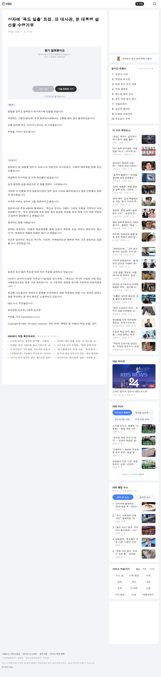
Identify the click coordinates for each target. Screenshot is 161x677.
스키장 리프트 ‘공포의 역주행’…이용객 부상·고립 (31, 341)
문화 (119, 588)
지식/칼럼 (120, 594)
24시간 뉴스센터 (30, 653)
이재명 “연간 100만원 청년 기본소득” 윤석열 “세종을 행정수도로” (31, 345)
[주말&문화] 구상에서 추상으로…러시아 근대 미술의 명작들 (31, 353)
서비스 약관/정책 (57, 653)
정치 (134, 581)
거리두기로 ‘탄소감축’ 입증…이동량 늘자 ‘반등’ (78, 357)
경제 (119, 581)
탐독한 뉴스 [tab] (145, 497)
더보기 (134, 474)
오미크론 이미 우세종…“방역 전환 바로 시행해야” (78, 345)
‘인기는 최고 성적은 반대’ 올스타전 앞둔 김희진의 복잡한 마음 (31, 357)
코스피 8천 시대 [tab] (122, 419)
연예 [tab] (144, 568)
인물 (148, 588)
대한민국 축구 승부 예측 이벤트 (134, 58)
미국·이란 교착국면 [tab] (144, 419)
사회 (148, 575)
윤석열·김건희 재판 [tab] (144, 412)
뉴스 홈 (119, 575)
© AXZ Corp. (8, 667)
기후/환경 (134, 575)
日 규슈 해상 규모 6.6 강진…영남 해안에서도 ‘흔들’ (78, 353)
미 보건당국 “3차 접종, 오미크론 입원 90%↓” (31, 349)
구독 (140, 3)
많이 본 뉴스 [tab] (123, 497)
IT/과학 (134, 588)
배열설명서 (148, 594)
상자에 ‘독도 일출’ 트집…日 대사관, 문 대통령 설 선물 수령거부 (78, 341)
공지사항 (43, 653)
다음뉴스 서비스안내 (11, 653)
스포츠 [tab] (152, 568)
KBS (9, 3)
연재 (134, 594)
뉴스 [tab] (138, 568)
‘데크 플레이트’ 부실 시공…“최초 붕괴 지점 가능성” (78, 349)
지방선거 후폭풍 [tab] (122, 412)
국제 (148, 581)
